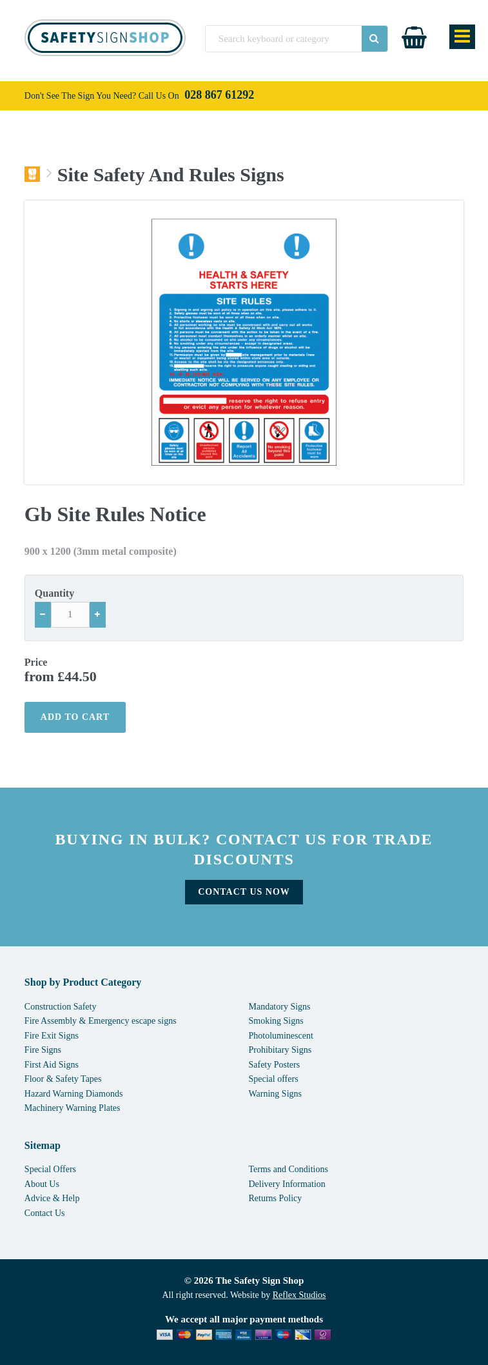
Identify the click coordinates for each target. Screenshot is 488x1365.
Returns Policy (275, 1198)
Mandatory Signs (279, 1006)
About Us (41, 1184)
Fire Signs (42, 1050)
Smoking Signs (275, 1021)
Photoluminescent (280, 1036)
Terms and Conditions (287, 1169)
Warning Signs (274, 1094)
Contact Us (44, 1213)
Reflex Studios (299, 1295)
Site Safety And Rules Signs (170, 174)
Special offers (273, 1079)
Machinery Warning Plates (72, 1108)
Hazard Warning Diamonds (73, 1094)
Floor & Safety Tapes (63, 1079)
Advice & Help (52, 1198)
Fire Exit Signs (51, 1036)
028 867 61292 (219, 94)
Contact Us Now (244, 892)
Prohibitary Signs (279, 1050)
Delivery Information (286, 1184)
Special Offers (50, 1169)
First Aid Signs (51, 1065)
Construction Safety (60, 1006)
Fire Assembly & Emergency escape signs (100, 1021)
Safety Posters (274, 1065)
